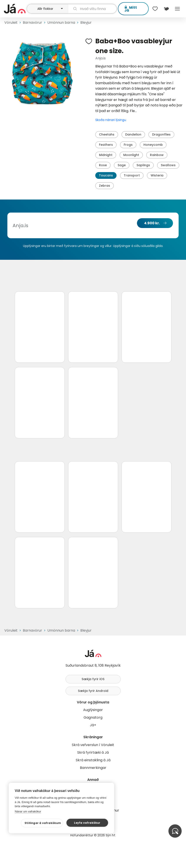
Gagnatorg (93, 717)
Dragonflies (161, 134)
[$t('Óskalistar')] (155, 8)
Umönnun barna (61, 22)
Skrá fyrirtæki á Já (93, 752)
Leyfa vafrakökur (87, 823)
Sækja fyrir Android (93, 691)
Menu (177, 8)
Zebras (104, 185)
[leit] (92, 8)
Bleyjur (86, 22)
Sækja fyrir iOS (93, 679)
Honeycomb (153, 145)
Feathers (106, 145)
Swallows (168, 165)
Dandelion (133, 134)
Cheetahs (106, 134)
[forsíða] (15, 8)
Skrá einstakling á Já (93, 760)
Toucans (106, 175)
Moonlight (131, 155)
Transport (132, 175)
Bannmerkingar (93, 767)
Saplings (143, 165)
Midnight (105, 155)
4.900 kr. (152, 223)
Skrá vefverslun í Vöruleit (93, 744)
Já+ (93, 725)
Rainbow (157, 155)
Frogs (128, 145)
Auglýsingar (93, 709)
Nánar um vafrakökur (28, 811)
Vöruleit (11, 22)
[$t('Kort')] (166, 8)
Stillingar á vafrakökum (43, 823)
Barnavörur (32, 22)
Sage (122, 165)
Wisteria (157, 175)
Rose (103, 165)
